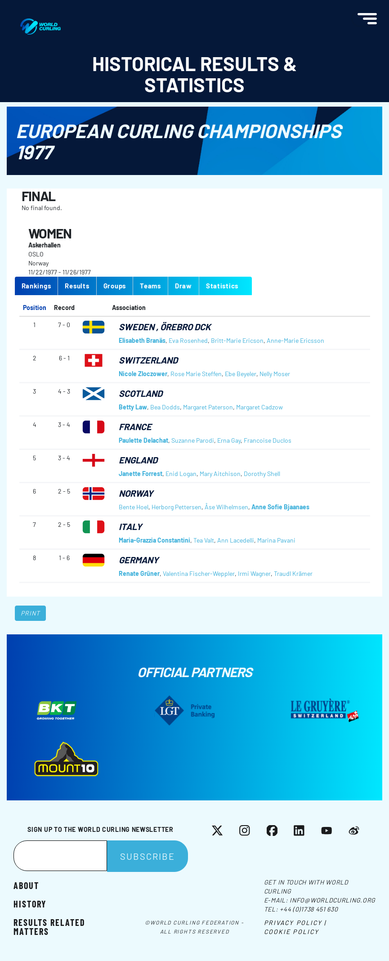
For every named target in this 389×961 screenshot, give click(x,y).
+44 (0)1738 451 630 (309, 909)
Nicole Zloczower (143, 373)
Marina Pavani (276, 540)
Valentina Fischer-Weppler (199, 573)
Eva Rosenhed (188, 340)
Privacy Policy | (295, 922)
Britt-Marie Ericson (237, 340)
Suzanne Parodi (192, 440)
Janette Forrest (140, 473)
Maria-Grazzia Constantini (154, 540)
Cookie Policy (291, 931)
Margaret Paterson (208, 407)
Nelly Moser (274, 373)
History (29, 903)
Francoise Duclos (267, 440)
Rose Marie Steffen (196, 373)
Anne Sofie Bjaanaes (280, 507)
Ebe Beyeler (240, 373)
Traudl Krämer (293, 573)
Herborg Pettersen (176, 507)
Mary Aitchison (220, 473)
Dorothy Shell (262, 473)
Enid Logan (181, 473)
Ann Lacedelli (235, 540)
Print (30, 613)
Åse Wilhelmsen (226, 507)
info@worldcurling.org (333, 900)
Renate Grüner (139, 573)
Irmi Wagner (254, 573)
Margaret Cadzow (259, 407)
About (26, 885)
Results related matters (49, 926)
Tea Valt (203, 540)
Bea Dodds (165, 407)
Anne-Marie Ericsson (295, 340)
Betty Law (133, 407)
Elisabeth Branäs (142, 340)
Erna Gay (229, 440)
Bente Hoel (133, 507)
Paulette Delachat (143, 440)
